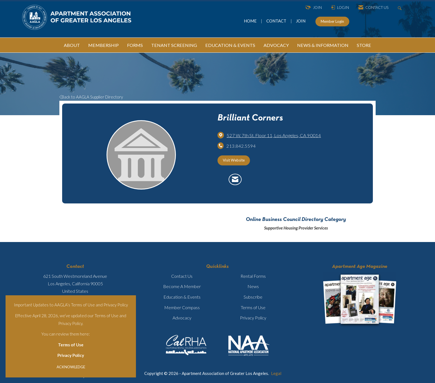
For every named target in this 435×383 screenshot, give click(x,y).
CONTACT (277, 20)
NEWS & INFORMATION (322, 45)
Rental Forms (253, 276)
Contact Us (182, 276)
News (253, 286)
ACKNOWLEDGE (71, 367)
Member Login (332, 21)
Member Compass (182, 307)
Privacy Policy (70, 355)
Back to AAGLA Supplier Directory (91, 96)
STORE (364, 45)
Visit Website (234, 160)
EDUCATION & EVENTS (230, 45)
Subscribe (253, 296)
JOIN (300, 20)
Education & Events (182, 296)
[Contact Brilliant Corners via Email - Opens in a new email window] (235, 179)
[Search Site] (400, 7)
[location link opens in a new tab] (274, 135)
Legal (276, 373)
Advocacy (182, 317)
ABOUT (72, 45)
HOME (250, 20)
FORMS (135, 45)
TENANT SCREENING (174, 45)
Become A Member (182, 286)
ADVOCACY (276, 45)
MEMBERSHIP (103, 45)
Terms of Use (71, 344)
